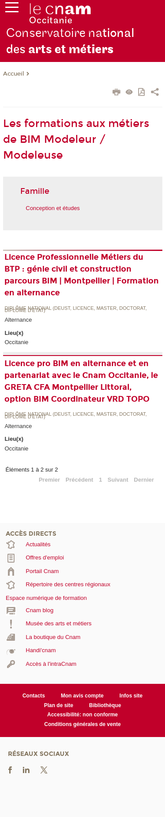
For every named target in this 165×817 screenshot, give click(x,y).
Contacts (33, 696)
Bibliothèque (105, 705)
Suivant (118, 479)
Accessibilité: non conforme (82, 715)
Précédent (79, 479)
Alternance (18, 319)
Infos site (131, 696)
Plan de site (58, 705)
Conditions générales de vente (82, 724)
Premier (49, 479)
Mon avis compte (82, 696)
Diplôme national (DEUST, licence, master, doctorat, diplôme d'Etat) (75, 309)
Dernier (144, 479)
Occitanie (16, 342)
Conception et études (53, 208)
